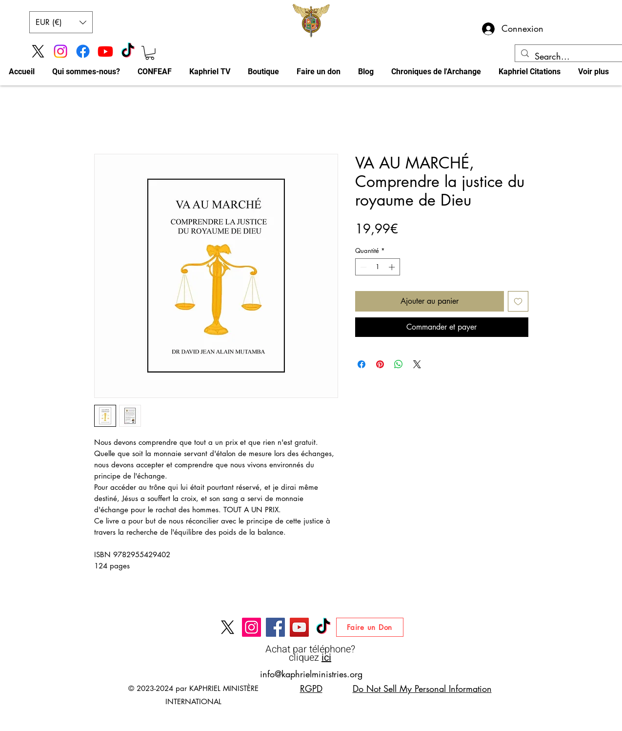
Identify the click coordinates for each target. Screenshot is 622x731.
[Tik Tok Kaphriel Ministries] (128, 51)
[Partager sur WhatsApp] (398, 364)
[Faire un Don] (369, 627)
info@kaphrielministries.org (311, 674)
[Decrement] (362, 267)
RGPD (311, 688)
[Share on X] (417, 364)
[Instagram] (60, 51)
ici (326, 657)
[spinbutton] (377, 267)
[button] (61, 22)
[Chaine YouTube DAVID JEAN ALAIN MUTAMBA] (299, 627)
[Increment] (393, 267)
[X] (38, 51)
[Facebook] (83, 51)
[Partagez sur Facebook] (361, 364)
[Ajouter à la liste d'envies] (518, 301)
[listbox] (61, 22)
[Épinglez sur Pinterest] (380, 364)
